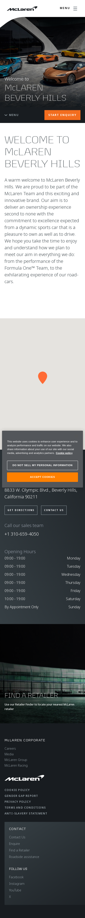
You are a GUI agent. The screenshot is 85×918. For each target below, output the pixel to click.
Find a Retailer (19, 850)
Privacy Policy (18, 802)
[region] (42, 458)
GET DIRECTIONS (20, 510)
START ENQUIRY (62, 115)
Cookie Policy (17, 790)
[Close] (77, 436)
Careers (10, 748)
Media (9, 754)
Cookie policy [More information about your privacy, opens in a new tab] (64, 453)
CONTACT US (54, 510)
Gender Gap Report (21, 796)
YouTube (15, 890)
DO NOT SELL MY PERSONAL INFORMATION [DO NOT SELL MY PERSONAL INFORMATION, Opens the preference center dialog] (42, 465)
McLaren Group (16, 760)
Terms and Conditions (25, 807)
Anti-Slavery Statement (26, 813)
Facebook (16, 877)
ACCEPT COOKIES (42, 477)
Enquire (14, 844)
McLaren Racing (16, 765)
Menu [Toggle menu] (12, 115)
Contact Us (17, 837)
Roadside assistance (24, 857)
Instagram (16, 883)
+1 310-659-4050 (22, 534)
